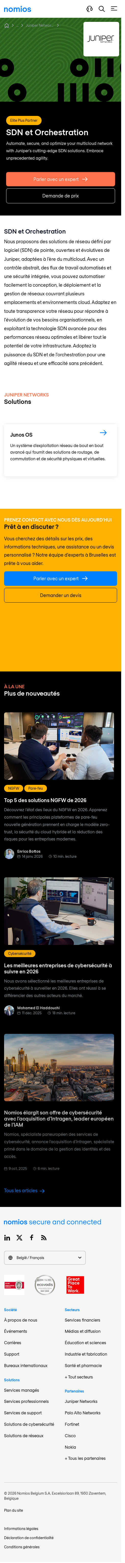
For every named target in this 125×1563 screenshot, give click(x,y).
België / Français (44, 1257)
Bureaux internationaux (25, 1365)
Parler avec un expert (60, 181)
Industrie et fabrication (86, 1354)
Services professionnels (26, 1401)
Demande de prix (60, 198)
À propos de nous (20, 1319)
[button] (102, 9)
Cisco (70, 1435)
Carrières (12, 1342)
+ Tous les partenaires (85, 1458)
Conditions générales (22, 1547)
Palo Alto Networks (83, 1412)
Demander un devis (60, 595)
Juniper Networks (40, 25)
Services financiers (82, 1319)
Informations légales (21, 1528)
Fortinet (72, 1424)
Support (11, 1354)
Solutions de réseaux (23, 1435)
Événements (15, 1331)
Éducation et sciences (85, 1342)
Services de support (23, 1412)
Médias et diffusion (83, 1331)
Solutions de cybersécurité (29, 1424)
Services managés (21, 1390)
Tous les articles (24, 1190)
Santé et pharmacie (83, 1365)
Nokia (70, 1447)
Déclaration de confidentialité (29, 1538)
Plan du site (13, 1510)
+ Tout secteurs (79, 1376)
